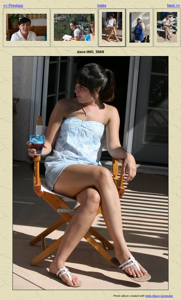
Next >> (173, 5)
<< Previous (13, 5)
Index (101, 5)
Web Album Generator (159, 295)
